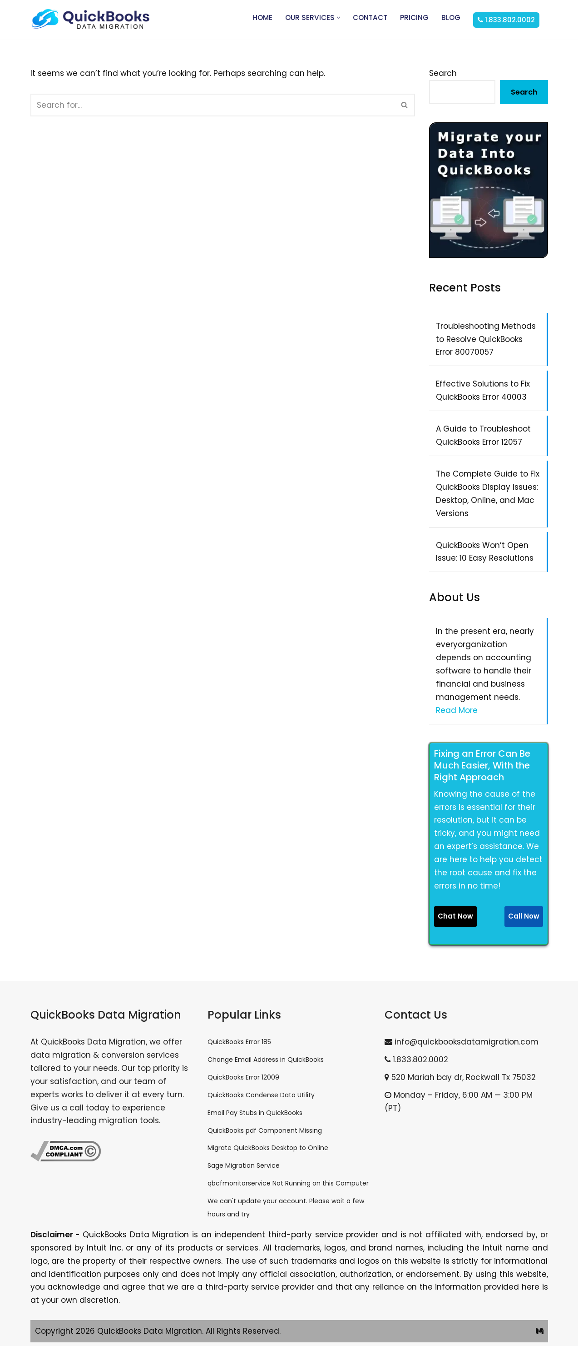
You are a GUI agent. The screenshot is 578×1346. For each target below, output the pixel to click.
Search (443, 73)
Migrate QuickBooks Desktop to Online (267, 1147)
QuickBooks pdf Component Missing (264, 1130)
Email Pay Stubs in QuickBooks (254, 1112)
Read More (457, 710)
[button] (338, 17)
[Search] (212, 105)
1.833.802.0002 (416, 1059)
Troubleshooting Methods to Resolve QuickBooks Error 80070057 (486, 339)
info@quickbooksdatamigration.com (461, 1041)
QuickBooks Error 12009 (243, 1077)
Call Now (523, 916)
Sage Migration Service (243, 1165)
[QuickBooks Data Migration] (90, 19)
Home (262, 17)
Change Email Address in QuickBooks (265, 1059)
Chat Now (455, 916)
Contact (370, 17)
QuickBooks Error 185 (239, 1041)
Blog (450, 17)
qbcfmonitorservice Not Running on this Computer (288, 1183)
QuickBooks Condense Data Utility (261, 1095)
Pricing (414, 17)
